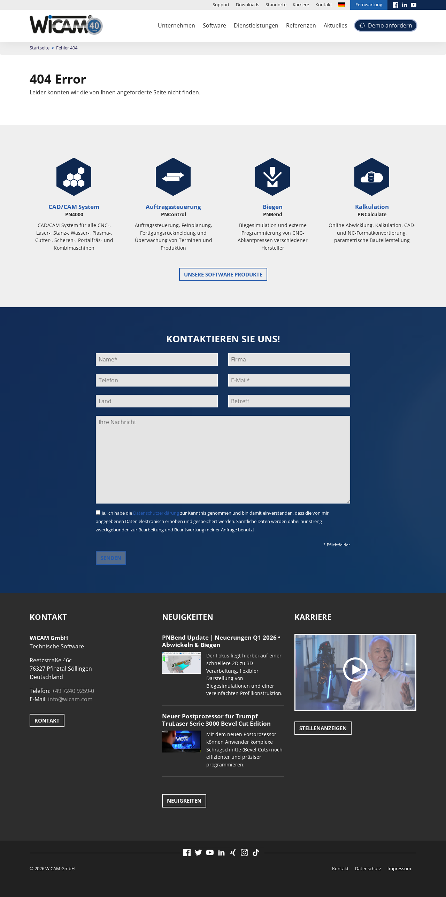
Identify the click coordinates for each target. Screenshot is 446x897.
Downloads (247, 4)
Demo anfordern (390, 25)
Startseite (39, 48)
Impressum (399, 868)
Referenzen (301, 25)
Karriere (301, 4)
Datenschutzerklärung (156, 513)
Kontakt (323, 4)
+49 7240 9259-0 (73, 691)
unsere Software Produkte (223, 274)
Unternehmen (176, 25)
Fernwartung (368, 4)
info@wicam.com (70, 699)
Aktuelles (335, 25)
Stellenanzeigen (323, 728)
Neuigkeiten (184, 800)
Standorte (276, 4)
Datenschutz (368, 868)
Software (214, 25)
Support (221, 4)
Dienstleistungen (256, 25)
